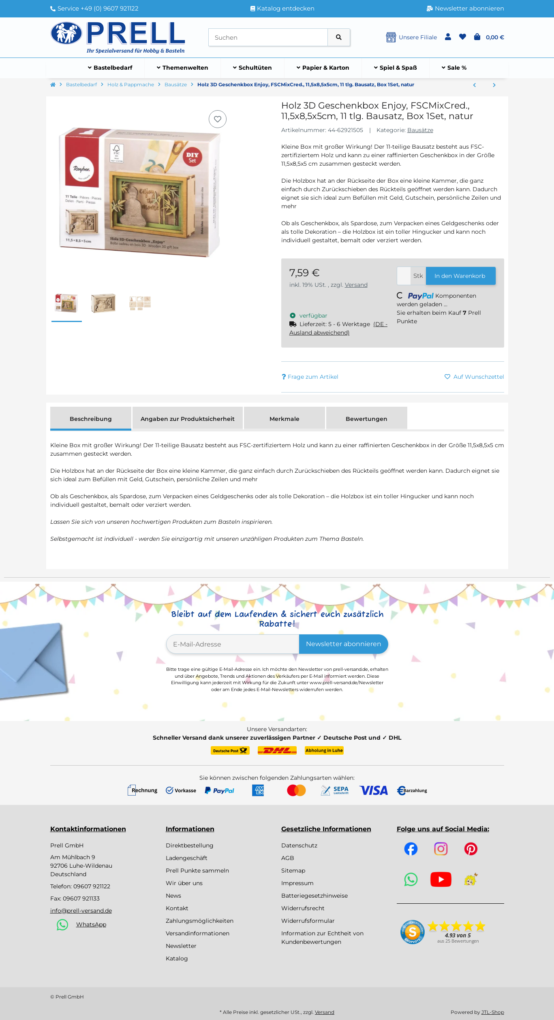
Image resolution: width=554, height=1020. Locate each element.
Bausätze (420, 130)
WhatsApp (91, 924)
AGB (287, 858)
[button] (448, 37)
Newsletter (181, 946)
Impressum (297, 883)
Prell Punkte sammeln (197, 870)
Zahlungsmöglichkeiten (199, 920)
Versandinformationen (197, 933)
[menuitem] (110, 68)
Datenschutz (299, 845)
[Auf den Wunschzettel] (218, 119)
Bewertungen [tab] (366, 419)
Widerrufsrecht (303, 908)
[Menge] (404, 276)
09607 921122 (91, 886)
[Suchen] (268, 37)
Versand (356, 284)
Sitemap (293, 870)
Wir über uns (184, 883)
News (173, 895)
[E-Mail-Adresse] (232, 644)
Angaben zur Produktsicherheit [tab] (188, 419)
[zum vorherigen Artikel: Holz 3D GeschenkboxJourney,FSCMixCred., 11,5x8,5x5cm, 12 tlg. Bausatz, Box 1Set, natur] (474, 85)
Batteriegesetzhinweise (314, 895)
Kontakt (177, 908)
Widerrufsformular (308, 920)
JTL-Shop (492, 1012)
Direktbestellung (190, 845)
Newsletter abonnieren (343, 644)
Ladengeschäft (186, 858)
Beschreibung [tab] (91, 419)
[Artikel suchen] (338, 37)
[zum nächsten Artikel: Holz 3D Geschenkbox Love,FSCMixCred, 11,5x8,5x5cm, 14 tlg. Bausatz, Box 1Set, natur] (494, 85)
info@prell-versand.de (81, 910)
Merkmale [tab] (284, 419)
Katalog (177, 958)
